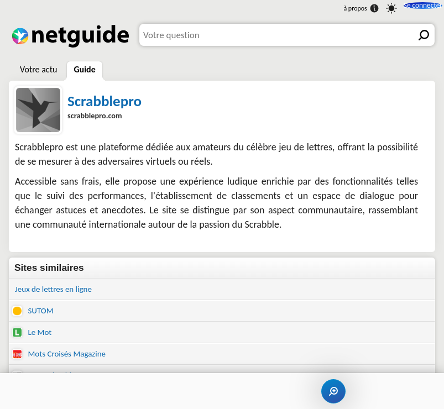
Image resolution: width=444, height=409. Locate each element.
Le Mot (33, 336)
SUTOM (35, 313)
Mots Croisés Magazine (65, 359)
